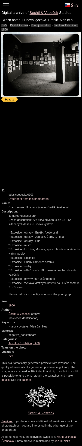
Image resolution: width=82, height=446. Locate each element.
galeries (27, 379)
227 (10, 355)
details (5, 379)
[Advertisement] (41, 143)
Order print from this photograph (28, 198)
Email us (6, 421)
